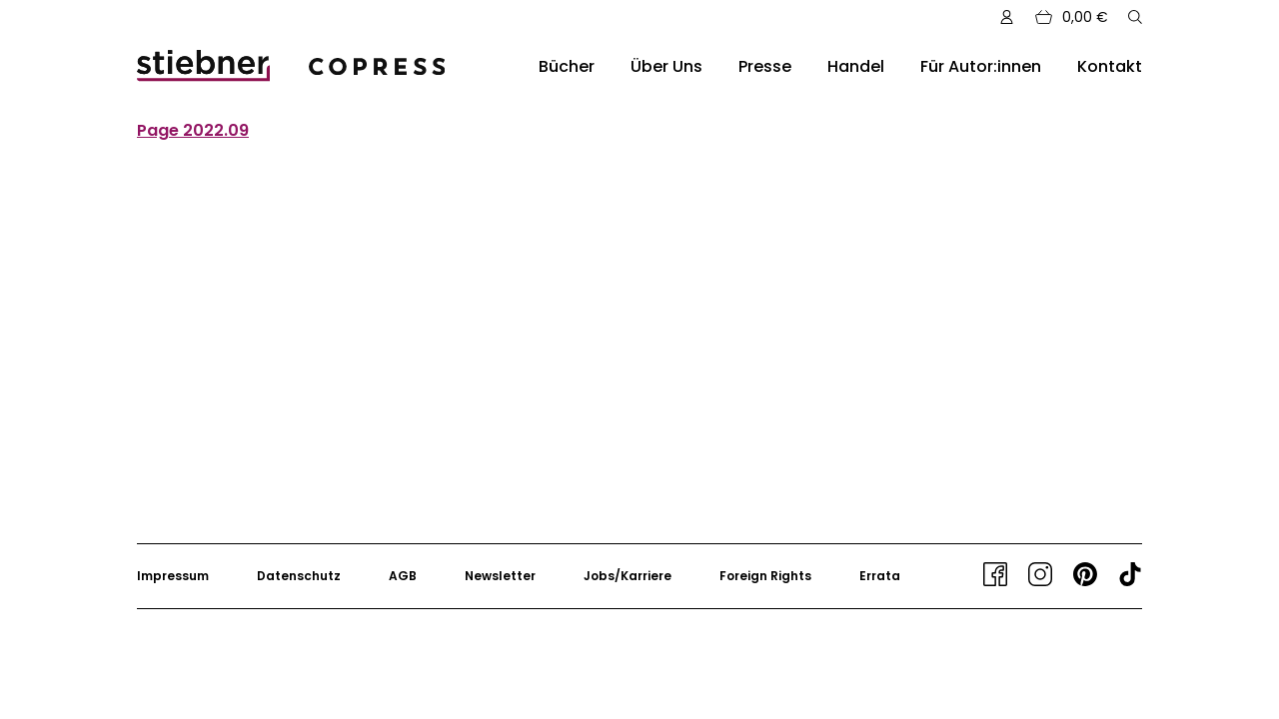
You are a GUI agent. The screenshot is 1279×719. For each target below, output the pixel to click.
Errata (879, 575)
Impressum (173, 575)
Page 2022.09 (193, 130)
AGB (403, 575)
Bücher (567, 66)
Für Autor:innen (980, 66)
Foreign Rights (765, 575)
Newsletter (500, 575)
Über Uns (666, 66)
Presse (764, 66)
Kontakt (1109, 66)
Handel (855, 66)
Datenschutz (299, 575)
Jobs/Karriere (627, 575)
